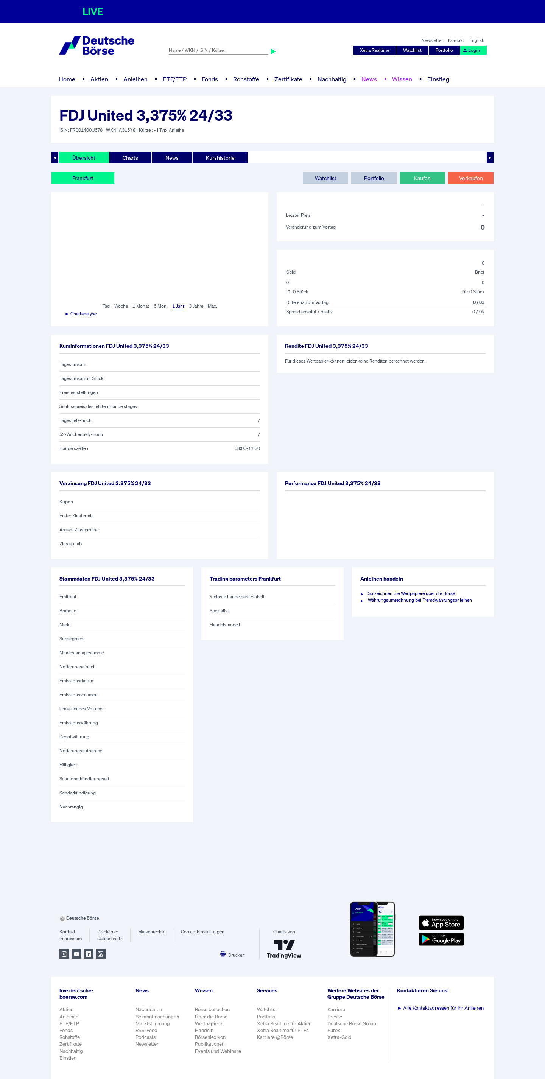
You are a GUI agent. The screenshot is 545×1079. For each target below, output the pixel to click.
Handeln (204, 1030)
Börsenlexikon (210, 1037)
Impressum (70, 938)
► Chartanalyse (81, 313)
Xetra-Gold (339, 1037)
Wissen (402, 79)
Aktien (99, 79)
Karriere (336, 1009)
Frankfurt (82, 178)
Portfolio (444, 50)
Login (471, 50)
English (476, 40)
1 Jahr (178, 306)
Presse (334, 1017)
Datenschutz (110, 938)
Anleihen (135, 79)
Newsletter (432, 40)
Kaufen (422, 178)
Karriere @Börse (275, 1037)
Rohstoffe (246, 79)
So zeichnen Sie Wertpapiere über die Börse (411, 593)
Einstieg (438, 79)
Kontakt (456, 40)
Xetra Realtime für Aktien (284, 1023)
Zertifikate (288, 79)
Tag (106, 306)
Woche (121, 306)
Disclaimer (107, 931)
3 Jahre (196, 306)
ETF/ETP (175, 79)
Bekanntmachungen (157, 1017)
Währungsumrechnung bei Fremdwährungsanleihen (420, 600)
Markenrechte (151, 931)
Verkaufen (471, 178)
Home (67, 79)
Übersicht (83, 157)
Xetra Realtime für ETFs (282, 1030)
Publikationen (209, 1044)
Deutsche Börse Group (351, 1023)
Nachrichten (148, 1009)
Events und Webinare (218, 1051)
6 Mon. (161, 306)
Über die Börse (211, 1017)
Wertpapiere (208, 1023)
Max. (212, 306)
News (369, 79)
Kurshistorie (220, 157)
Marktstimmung (152, 1023)
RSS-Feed (146, 1030)
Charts (130, 157)
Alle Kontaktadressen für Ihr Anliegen (440, 1008)
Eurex (333, 1030)
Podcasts (145, 1037)
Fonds (210, 79)
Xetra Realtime (374, 50)
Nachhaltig (332, 79)
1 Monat (140, 306)
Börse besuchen (212, 1009)
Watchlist (412, 50)
